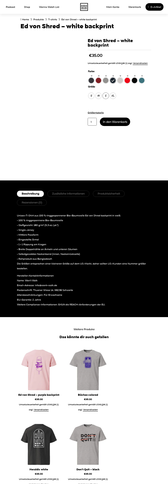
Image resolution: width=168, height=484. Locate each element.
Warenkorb (134, 7)
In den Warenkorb (115, 122)
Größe (91, 86)
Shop (27, 7)
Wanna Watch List (49, 7)
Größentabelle (96, 112)
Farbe (91, 71)
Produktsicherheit (109, 193)
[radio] (91, 80)
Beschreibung (30, 193)
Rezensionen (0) (32, 202)
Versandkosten (140, 63)
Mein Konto (112, 7)
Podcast (10, 7)
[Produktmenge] (92, 122)
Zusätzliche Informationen (68, 193)
